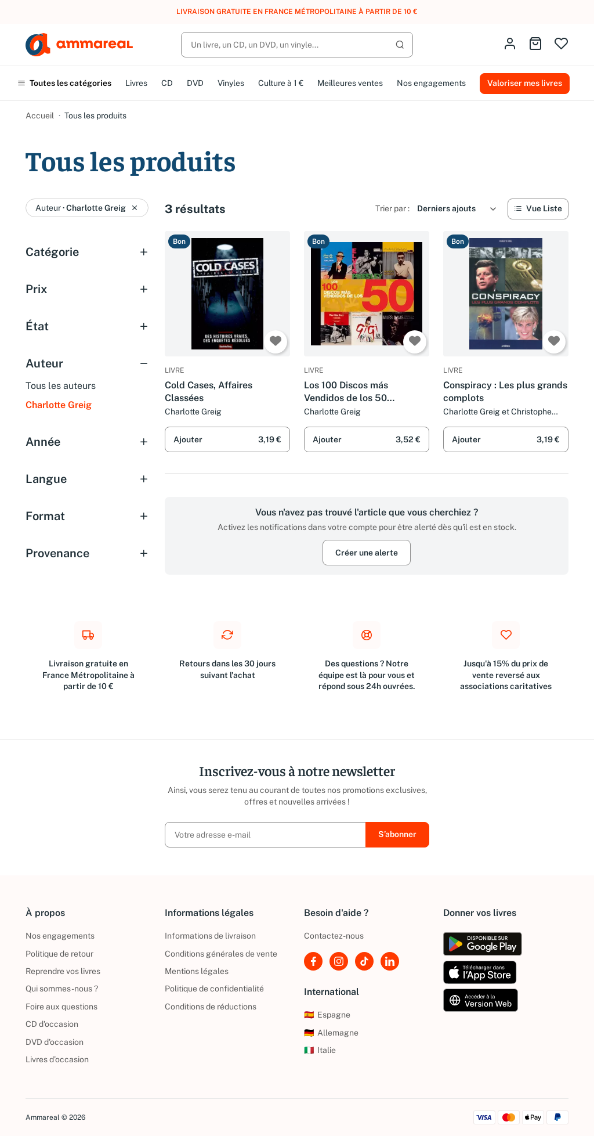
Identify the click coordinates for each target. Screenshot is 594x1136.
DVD (195, 83)
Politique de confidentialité (214, 988)
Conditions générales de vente (221, 953)
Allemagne (331, 1032)
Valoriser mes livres (524, 83)
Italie (320, 1050)
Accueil (40, 115)
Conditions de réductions (210, 1006)
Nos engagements (431, 83)
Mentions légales (197, 971)
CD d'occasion (52, 1024)
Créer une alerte (366, 552)
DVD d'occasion (55, 1042)
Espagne (327, 1014)
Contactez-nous (334, 935)
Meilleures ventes (350, 83)
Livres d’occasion (57, 1059)
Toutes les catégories (64, 83)
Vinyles (231, 83)
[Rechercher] (297, 44)
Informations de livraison (210, 935)
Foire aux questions (61, 1006)
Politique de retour (59, 953)
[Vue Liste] (538, 209)
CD (167, 83)
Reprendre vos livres (63, 971)
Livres (136, 83)
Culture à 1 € (280, 83)
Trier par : (392, 208)
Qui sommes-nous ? (62, 988)
